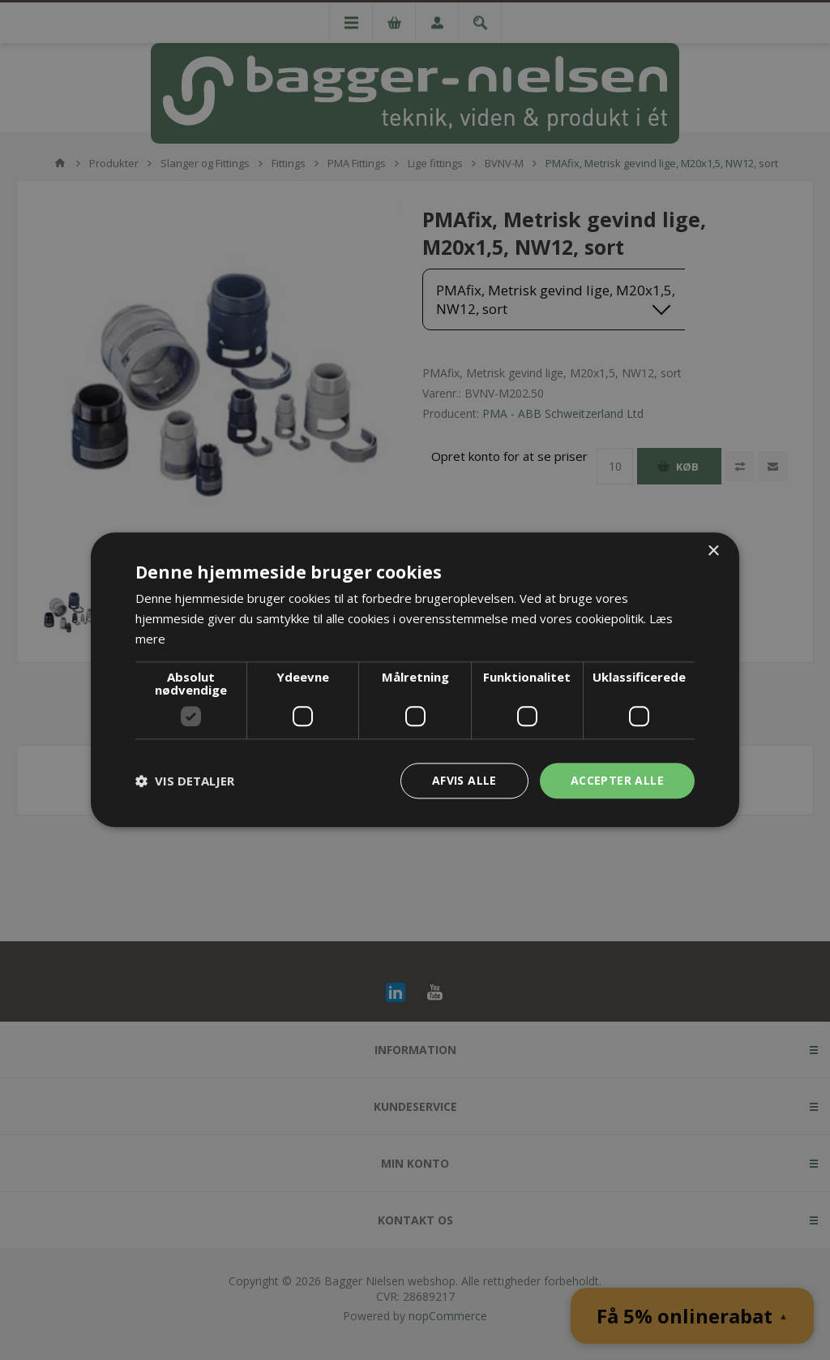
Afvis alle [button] (464, 780)
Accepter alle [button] (617, 780)
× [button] (713, 551)
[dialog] (415, 680)
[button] (184, 780)
